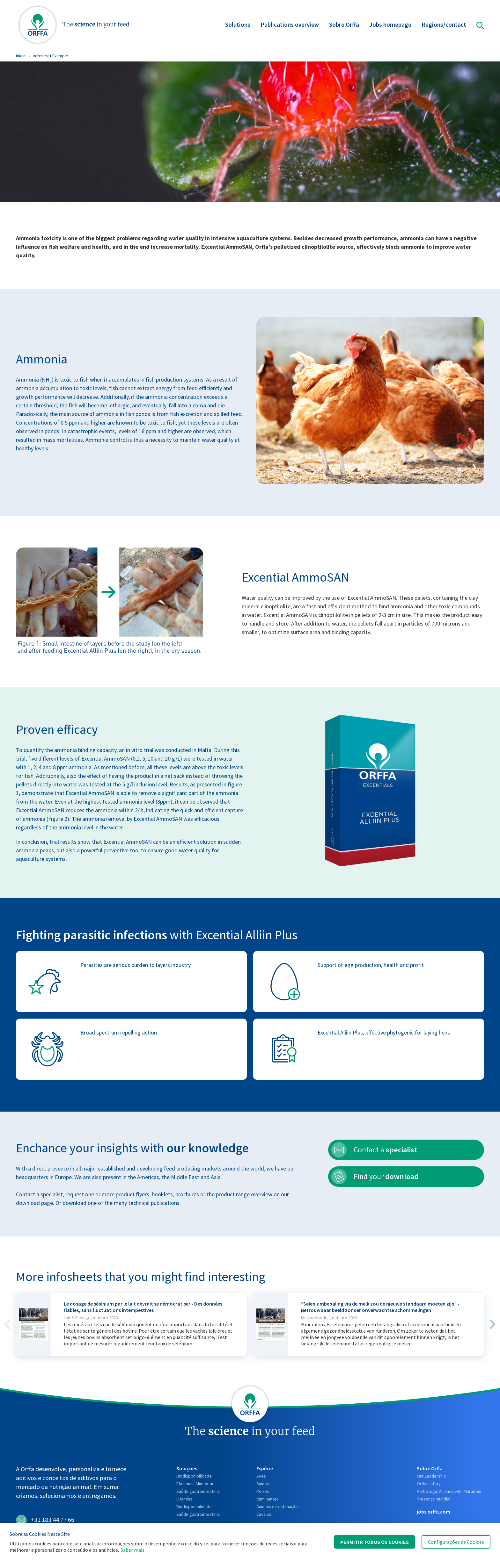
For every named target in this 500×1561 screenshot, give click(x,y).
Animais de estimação (277, 1506)
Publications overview (290, 25)
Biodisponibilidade (194, 1476)
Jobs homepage (390, 25)
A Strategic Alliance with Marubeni (449, 1491)
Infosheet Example (50, 56)
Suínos (262, 1483)
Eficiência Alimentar (195, 1483)
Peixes (262, 1491)
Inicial (21, 56)
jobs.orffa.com (433, 1511)
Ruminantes (267, 1499)
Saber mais (132, 1550)
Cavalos (263, 1514)
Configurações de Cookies (456, 1542)
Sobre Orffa (344, 25)
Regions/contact (444, 25)
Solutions (237, 25)
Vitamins (184, 1499)
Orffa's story (429, 1483)
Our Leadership (431, 1476)
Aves (261, 1476)
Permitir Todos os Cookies (374, 1542)
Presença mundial (433, 1499)
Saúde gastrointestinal (198, 1491)
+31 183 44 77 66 (45, 1520)
